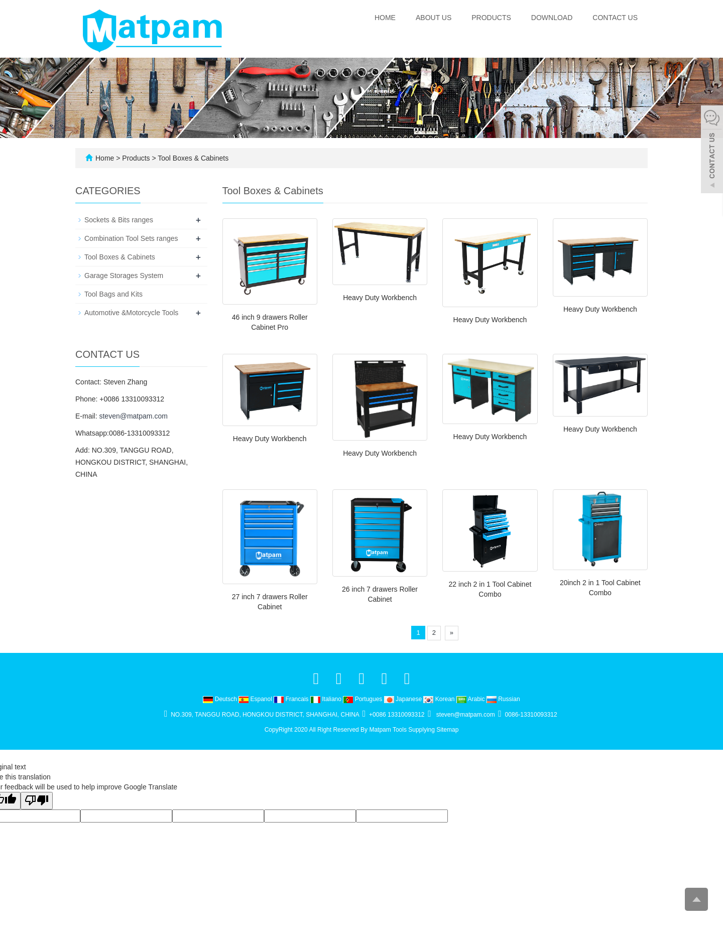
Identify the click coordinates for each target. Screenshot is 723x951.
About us (433, 18)
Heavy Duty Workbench (380, 298)
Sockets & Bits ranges (118, 220)
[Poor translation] (37, 800)
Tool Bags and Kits (113, 294)
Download (551, 18)
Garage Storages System (123, 275)
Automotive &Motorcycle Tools (131, 313)
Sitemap (447, 729)
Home (385, 18)
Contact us (615, 18)
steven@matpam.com (133, 416)
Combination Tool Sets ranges (131, 238)
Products (491, 18)
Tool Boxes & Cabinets (192, 158)
